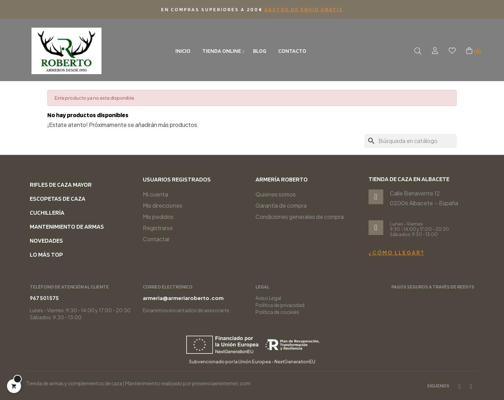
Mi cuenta (155, 194)
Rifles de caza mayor (61, 184)
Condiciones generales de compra (299, 216)
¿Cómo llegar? (397, 252)
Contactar (156, 239)
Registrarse (158, 227)
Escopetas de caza (57, 198)
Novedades (46, 240)
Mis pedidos (158, 216)
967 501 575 (444, 298)
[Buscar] (410, 141)
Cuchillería (47, 212)
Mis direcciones (162, 205)
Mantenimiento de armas (67, 226)
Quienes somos (275, 194)
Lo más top (46, 254)
